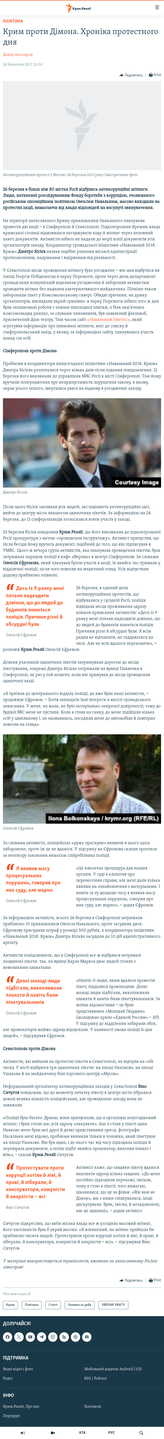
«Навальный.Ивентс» (108, 319)
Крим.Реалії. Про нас (21, 1407)
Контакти (92, 1407)
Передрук (11, 1416)
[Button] (131, 75)
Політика (13, 21)
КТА (82, 1433)
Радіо (7, 1379)
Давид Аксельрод (18, 55)
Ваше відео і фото (18, 1369)
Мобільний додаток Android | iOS (113, 1369)
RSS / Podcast (95, 1379)
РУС (111, 1433)
